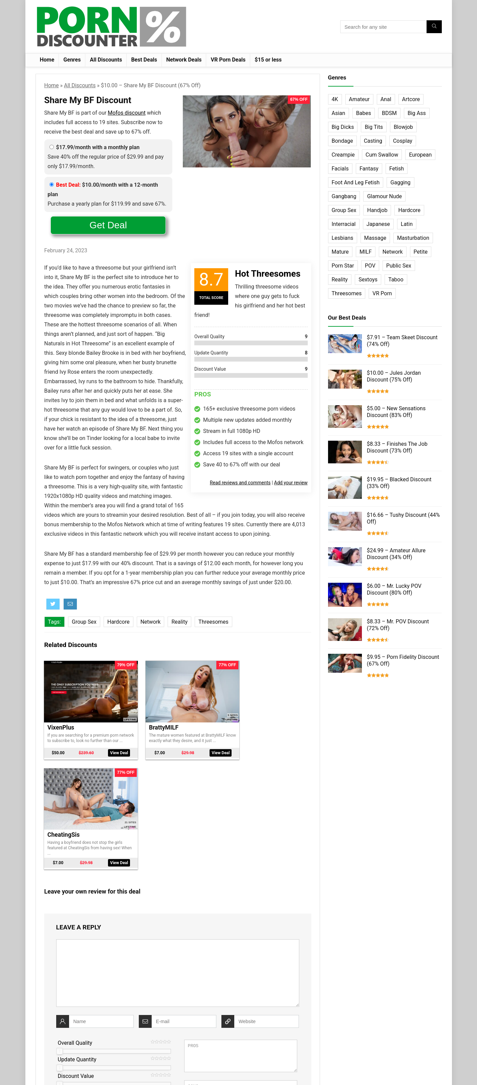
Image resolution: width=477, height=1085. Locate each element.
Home (47, 59)
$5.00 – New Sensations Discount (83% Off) (396, 411)
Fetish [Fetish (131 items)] (396, 168)
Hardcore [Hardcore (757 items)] (409, 210)
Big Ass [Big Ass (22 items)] (417, 113)
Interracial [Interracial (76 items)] (344, 224)
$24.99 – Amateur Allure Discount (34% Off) (396, 553)
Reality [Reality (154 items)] (340, 279)
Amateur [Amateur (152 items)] (359, 99)
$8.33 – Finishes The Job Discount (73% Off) (397, 447)
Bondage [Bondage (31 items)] (342, 141)
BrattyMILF (154, 720)
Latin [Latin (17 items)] (407, 224)
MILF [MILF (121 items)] (366, 252)
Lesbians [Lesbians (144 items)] (342, 238)
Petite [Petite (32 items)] (421, 252)
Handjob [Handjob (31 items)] (377, 210)
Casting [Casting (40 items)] (373, 141)
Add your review (291, 482)
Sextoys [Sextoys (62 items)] (368, 279)
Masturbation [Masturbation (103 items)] (413, 238)
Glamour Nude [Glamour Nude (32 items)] (384, 196)
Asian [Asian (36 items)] (338, 113)
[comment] (177, 859)
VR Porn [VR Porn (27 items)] (382, 293)
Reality (179, 622)
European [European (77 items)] (420, 155)
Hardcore (118, 622)
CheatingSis (247, 720)
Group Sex (84, 622)
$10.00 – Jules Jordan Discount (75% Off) (394, 376)
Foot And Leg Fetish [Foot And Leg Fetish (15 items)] (356, 182)
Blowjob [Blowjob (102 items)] (403, 127)
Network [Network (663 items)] (393, 252)
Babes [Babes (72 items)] (363, 113)
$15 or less (268, 59)
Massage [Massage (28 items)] (375, 238)
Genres (72, 59)
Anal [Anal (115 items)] (386, 99)
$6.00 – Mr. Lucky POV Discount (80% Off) (394, 589)
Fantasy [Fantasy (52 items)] (369, 168)
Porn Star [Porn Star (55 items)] (343, 265)
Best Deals (144, 59)
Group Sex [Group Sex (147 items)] (344, 210)
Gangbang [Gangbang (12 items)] (344, 196)
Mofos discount (127, 113)
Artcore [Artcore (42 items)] (411, 99)
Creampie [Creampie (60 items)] (343, 155)
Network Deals (184, 59)
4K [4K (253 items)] (335, 99)
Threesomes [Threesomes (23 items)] (347, 293)
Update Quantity (77, 945)
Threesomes (213, 622)
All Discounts (106, 59)
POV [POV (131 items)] (370, 265)
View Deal (111, 748)
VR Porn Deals (228, 59)
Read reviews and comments (240, 482)
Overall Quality (75, 928)
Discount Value (76, 962)
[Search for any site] (434, 26)
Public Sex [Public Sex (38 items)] (398, 265)
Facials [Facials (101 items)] (340, 168)
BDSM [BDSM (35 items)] (389, 113)
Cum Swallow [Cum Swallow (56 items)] (382, 155)
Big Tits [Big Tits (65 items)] (374, 127)
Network (150, 622)
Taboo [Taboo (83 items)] (396, 279)
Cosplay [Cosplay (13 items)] (402, 141)
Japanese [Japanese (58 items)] (378, 224)
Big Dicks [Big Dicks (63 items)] (343, 127)
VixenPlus (61, 720)
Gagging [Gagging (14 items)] (400, 182)
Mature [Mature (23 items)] (340, 252)
